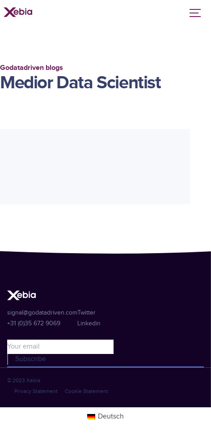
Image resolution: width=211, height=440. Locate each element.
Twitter (86, 312)
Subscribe (30, 359)
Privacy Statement (36, 391)
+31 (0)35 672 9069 (33, 323)
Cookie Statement (86, 391)
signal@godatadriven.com (42, 312)
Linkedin (89, 323)
